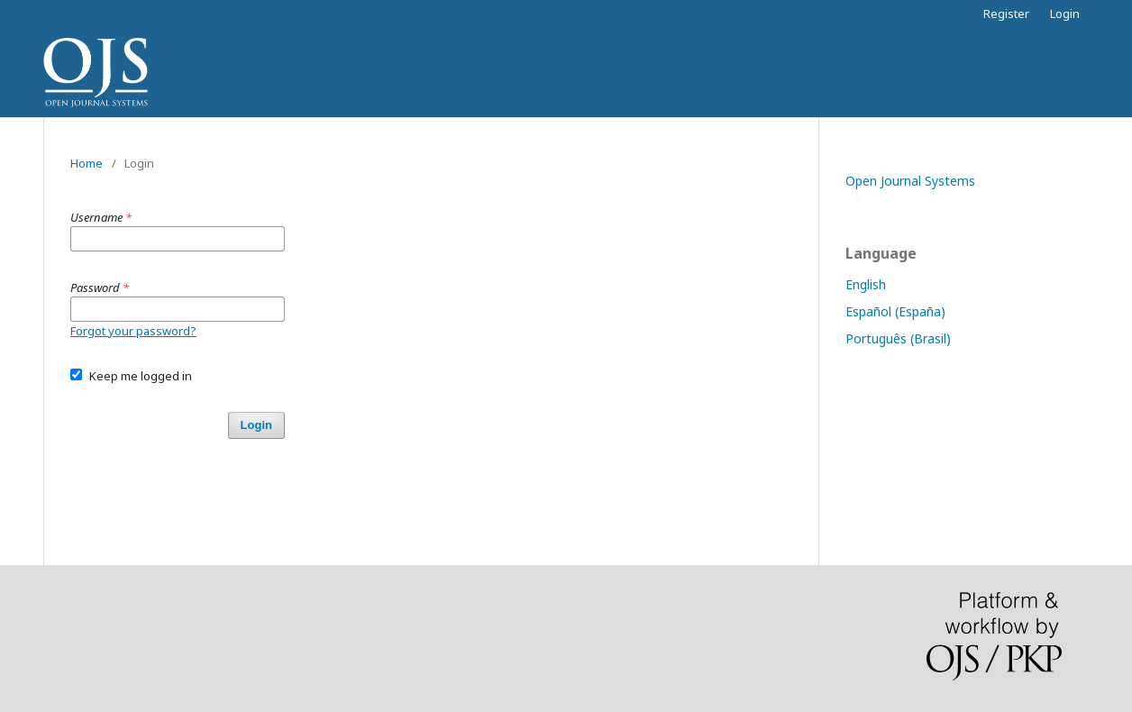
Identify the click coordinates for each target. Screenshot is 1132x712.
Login (1065, 13)
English (865, 284)
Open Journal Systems (910, 180)
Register (1006, 13)
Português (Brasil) (898, 338)
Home (86, 163)
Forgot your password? (133, 331)
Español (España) (895, 311)
